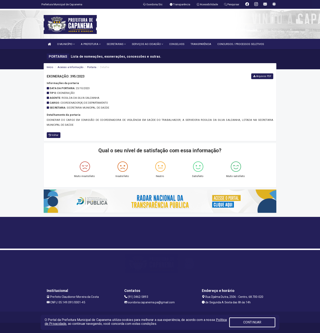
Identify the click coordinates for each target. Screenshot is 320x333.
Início (50, 67)
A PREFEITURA (90, 44)
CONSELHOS (176, 44)
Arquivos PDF (262, 76)
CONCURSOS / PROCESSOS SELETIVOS (240, 44)
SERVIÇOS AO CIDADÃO (147, 44)
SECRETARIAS (116, 44)
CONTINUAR (252, 322)
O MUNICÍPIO (66, 44)
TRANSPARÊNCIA (201, 44)
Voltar (53, 135)
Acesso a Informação (70, 67)
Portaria (91, 67)
